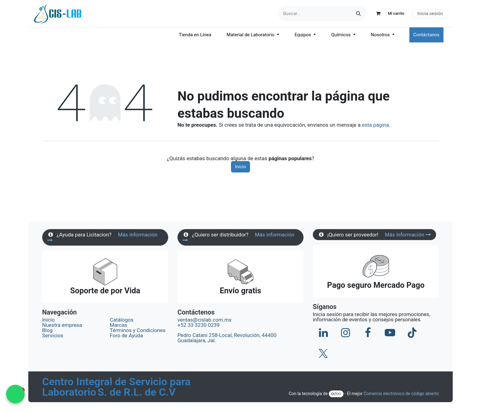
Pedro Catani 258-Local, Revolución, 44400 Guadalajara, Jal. (226, 337)
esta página (375, 125)
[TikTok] (412, 332)
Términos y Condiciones (138, 330)
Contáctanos (426, 35)
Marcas (118, 325)
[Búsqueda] (358, 13)
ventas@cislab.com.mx (204, 320)
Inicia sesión (430, 13)
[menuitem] (195, 35)
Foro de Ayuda (126, 335)
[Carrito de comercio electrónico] (387, 13)
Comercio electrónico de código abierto (401, 393)
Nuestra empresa (62, 325)
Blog (47, 330)
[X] (323, 353)
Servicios (52, 335)
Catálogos (121, 320)
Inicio (240, 166)
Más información (408, 235)
